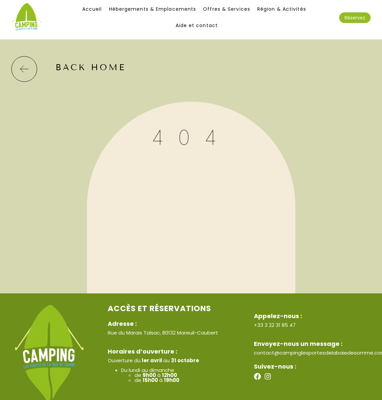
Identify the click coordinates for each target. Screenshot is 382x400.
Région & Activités (281, 9)
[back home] (24, 69)
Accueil (92, 9)
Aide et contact (197, 25)
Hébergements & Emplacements (152, 9)
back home (91, 67)
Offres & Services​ (226, 9)
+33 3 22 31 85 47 (275, 324)
